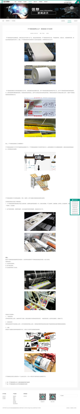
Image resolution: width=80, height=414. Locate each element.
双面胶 (14, 401)
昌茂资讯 (63, 20)
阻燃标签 (14, 397)
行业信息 (13, 20)
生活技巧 (76, 20)
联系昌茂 (45, 1)
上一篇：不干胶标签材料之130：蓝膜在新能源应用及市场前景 (18, 383)
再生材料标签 (15, 405)
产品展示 (25, 1)
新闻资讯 (30, 2)
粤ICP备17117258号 (37, 409)
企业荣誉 (4, 400)
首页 (15, 1)
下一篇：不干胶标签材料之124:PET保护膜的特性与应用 (16, 385)
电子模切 (14, 402)
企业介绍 (4, 397)
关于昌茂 (19, 1)
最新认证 (35, 1)
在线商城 (40, 1)
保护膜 (14, 400)
